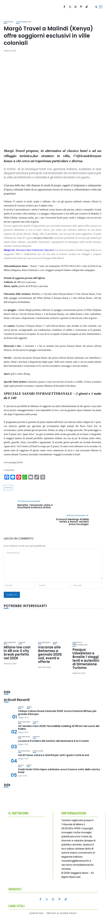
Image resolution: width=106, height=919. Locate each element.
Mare (55, 642)
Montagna (38, 751)
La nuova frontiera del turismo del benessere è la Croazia (53, 741)
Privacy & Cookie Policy (62, 913)
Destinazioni (10, 642)
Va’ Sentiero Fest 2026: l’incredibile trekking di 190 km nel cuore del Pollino (58, 727)
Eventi (21, 707)
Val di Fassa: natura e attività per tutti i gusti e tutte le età (53, 755)
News (29, 707)
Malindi (8, 487)
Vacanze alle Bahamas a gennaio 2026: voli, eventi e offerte (50, 654)
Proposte (8, 22)
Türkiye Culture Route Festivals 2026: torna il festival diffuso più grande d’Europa (57, 712)
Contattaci (36, 913)
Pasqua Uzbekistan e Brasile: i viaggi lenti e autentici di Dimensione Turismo (85, 658)
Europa (22, 642)
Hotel (21, 765)
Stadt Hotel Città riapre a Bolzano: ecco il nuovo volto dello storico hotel (59, 771)
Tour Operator (23, 22)
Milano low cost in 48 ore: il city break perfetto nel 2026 (17, 653)
